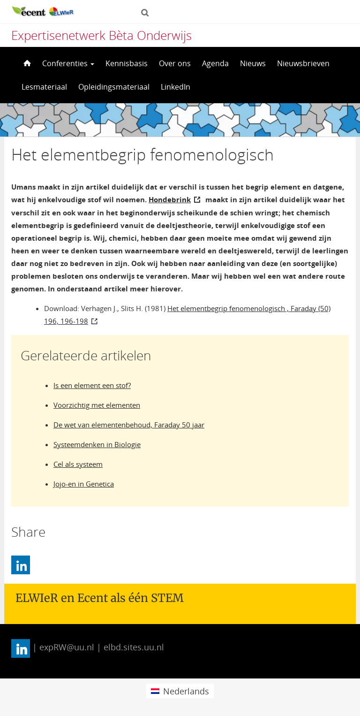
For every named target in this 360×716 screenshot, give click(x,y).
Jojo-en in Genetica (83, 483)
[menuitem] (179, 691)
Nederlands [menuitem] (186, 691)
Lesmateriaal (44, 87)
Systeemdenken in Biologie (97, 444)
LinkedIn (175, 87)
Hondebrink (170, 199)
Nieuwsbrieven (303, 63)
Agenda (215, 63)
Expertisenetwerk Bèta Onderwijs (101, 35)
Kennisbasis (126, 63)
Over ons (175, 63)
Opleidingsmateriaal (114, 87)
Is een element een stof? (92, 385)
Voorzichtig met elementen (96, 405)
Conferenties (68, 63)
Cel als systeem (78, 464)
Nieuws (253, 63)
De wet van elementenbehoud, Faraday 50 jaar (128, 424)
